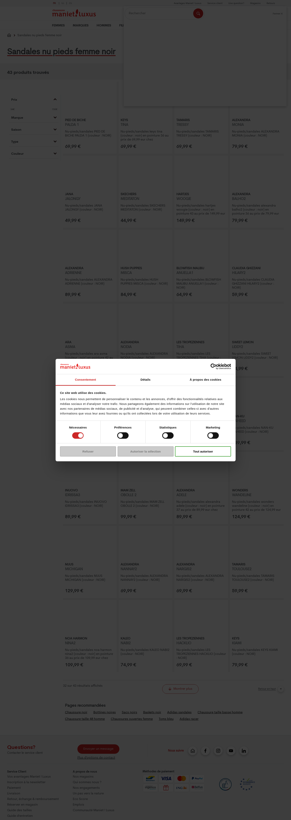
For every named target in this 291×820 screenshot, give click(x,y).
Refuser (88, 451)
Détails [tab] (146, 379)
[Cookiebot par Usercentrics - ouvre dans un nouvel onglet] (213, 366)
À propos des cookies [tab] (205, 379)
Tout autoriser (203, 451)
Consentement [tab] (85, 379)
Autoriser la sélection (145, 451)
